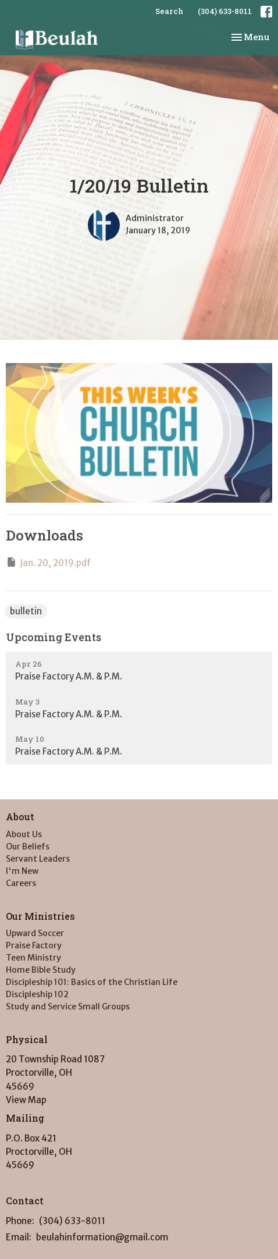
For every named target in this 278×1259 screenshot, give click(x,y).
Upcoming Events (53, 637)
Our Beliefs (27, 846)
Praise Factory (34, 945)
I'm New (22, 871)
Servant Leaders (38, 858)
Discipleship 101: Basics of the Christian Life (91, 982)
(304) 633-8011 (225, 11)
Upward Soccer (35, 933)
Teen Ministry (33, 957)
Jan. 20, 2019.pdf (48, 562)
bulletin (26, 611)
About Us (24, 834)
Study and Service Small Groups (68, 1006)
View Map (26, 1099)
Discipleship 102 (37, 994)
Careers (21, 883)
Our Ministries (40, 916)
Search (169, 11)
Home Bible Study (41, 970)
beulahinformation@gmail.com (102, 1237)
